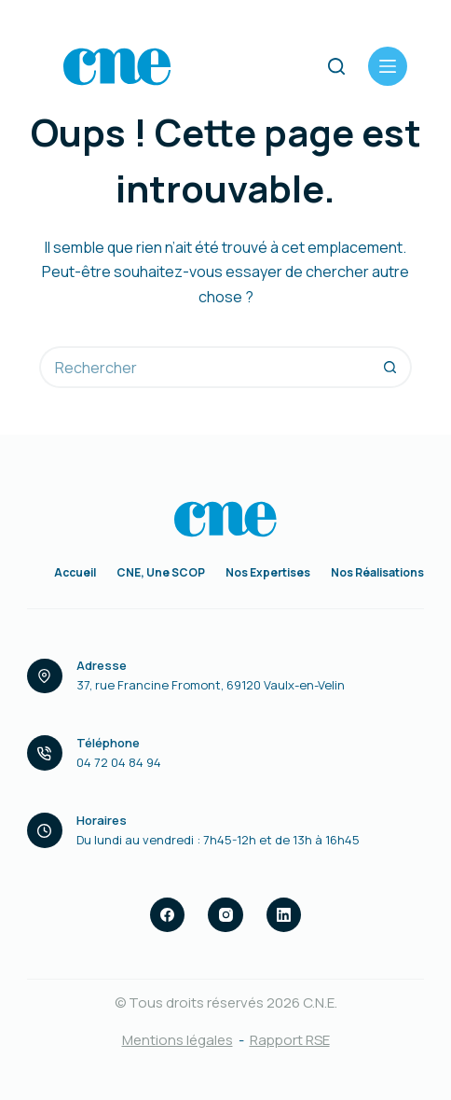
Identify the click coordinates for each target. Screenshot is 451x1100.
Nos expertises (268, 572)
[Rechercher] (336, 66)
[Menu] (387, 66)
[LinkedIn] (284, 915)
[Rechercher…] (204, 367)
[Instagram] (225, 915)
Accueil (75, 572)
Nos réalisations (377, 572)
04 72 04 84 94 (118, 762)
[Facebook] (167, 915)
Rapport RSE (290, 1040)
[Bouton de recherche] (391, 367)
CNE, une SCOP (160, 572)
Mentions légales (177, 1040)
